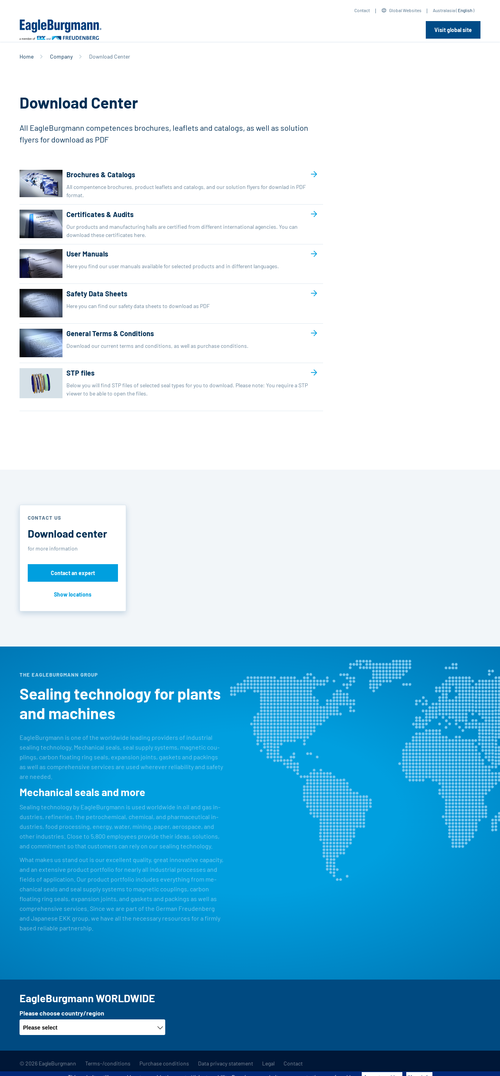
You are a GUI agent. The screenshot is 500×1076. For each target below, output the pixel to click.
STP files (165, 387)
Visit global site (453, 30)
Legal (268, 1063)
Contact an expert (73, 573)
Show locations (72, 594)
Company (61, 56)
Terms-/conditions (107, 1063)
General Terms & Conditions (165, 343)
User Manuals (165, 263)
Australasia (444, 10)
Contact (362, 10)
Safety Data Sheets (165, 303)
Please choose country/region (62, 1013)
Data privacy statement (225, 1063)
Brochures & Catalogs (165, 184)
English (465, 10)
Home (27, 56)
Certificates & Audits (165, 224)
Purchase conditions (164, 1063)
